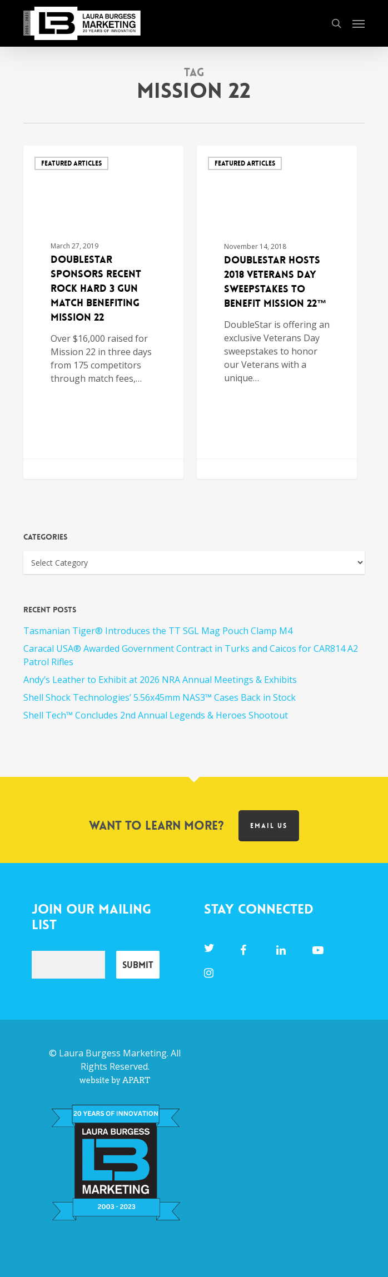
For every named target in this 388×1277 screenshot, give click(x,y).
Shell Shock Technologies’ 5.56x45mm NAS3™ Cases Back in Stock (159, 697)
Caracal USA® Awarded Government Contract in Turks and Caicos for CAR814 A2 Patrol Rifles (190, 655)
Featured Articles (71, 163)
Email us (268, 825)
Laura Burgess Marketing (113, 1053)
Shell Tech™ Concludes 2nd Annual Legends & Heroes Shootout (155, 715)
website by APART (114, 1080)
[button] (358, 23)
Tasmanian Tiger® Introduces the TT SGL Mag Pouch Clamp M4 (157, 631)
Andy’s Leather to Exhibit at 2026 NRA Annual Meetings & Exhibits (160, 680)
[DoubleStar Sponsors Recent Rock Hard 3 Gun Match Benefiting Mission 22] (103, 312)
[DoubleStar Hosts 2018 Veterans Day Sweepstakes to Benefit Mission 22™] (277, 312)
